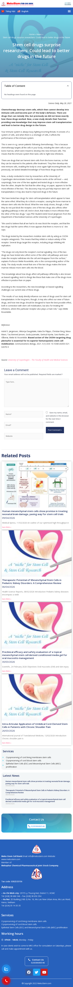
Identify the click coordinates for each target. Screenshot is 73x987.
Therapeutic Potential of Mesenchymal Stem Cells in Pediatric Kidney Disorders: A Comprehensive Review (37, 791)
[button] (69, 11)
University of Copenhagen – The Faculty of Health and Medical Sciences (38, 360)
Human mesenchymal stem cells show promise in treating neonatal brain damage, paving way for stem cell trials (38, 782)
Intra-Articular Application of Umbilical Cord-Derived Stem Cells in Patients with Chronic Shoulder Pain (35, 725)
